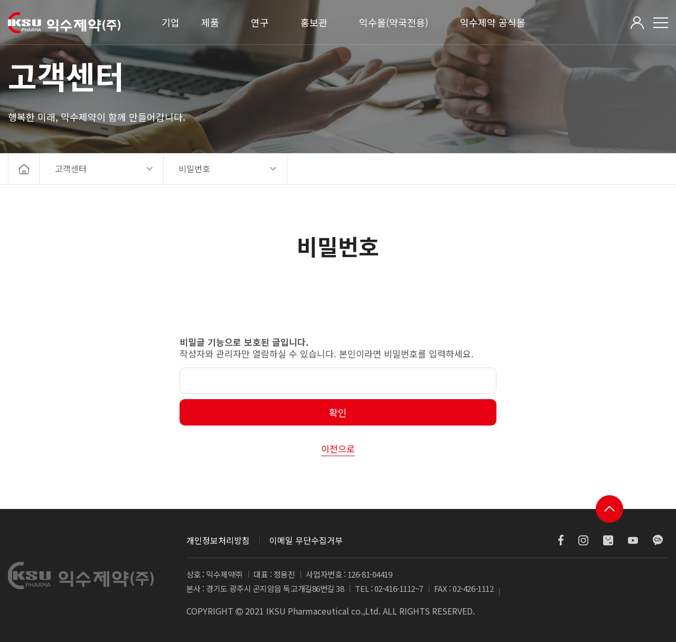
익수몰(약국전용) (393, 22)
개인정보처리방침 (218, 540)
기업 (171, 22)
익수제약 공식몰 (492, 22)
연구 (260, 22)
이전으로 (338, 448)
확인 (338, 412)
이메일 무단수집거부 (306, 540)
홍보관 (314, 22)
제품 (210, 22)
